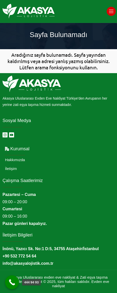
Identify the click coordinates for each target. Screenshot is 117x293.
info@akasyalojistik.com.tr (28, 263)
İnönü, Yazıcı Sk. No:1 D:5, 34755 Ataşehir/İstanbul (51, 249)
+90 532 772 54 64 (19, 256)
